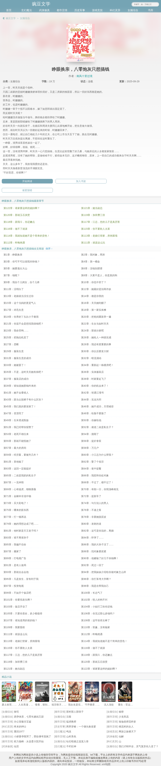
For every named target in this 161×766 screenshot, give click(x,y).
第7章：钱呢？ (12, 275)
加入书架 (81, 181)
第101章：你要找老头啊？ (18, 599)
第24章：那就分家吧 (92, 330)
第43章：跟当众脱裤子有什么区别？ (23, 399)
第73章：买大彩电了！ (16, 503)
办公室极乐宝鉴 (22, 721)
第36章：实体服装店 (92, 372)
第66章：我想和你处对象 (95, 475)
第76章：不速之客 (91, 510)
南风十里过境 (84, 76)
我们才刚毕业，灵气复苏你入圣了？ (138, 746)
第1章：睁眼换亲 (13, 254)
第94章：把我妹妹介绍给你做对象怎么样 (103, 572)
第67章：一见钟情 (14, 482)
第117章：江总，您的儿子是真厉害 (100, 221)
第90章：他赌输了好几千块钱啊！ (100, 558)
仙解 (121, 736)
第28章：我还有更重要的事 (96, 344)
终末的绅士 (20, 726)
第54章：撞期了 (90, 434)
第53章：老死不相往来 (16, 434)
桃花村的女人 (126, 726)
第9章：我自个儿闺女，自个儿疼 (22, 282)
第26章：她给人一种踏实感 (96, 337)
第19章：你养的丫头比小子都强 (21, 316)
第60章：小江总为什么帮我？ (97, 454)
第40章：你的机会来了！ (95, 385)
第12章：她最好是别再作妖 (96, 289)
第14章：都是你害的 (92, 296)
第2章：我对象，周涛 (93, 254)
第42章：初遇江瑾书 (92, 392)
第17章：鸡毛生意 (14, 309)
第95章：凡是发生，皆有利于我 (21, 579)
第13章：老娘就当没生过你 (19, 296)
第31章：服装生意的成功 (17, 358)
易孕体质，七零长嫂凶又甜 (29, 716)
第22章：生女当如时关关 (95, 323)
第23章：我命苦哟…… (16, 330)
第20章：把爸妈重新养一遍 (96, 316)
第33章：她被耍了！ (15, 365)
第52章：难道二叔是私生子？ (97, 427)
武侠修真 (44, 10)
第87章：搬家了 (12, 551)
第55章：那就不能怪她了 (17, 441)
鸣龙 (68, 731)
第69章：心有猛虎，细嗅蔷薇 (20, 489)
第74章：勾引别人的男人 (95, 503)
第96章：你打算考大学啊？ (96, 579)
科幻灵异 (115, 10)
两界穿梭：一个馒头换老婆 (81, 726)
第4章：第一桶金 (90, 261)
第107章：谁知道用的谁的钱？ (20, 620)
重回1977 (19, 731)
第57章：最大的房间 (15, 447)
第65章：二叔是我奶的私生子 (20, 475)
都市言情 (62, 10)
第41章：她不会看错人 (16, 392)
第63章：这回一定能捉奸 (17, 468)
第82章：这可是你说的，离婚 (97, 530)
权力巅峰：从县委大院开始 (29, 741)
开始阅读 (27, 181)
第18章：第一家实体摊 (93, 309)
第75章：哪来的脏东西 (16, 510)
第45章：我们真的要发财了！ (20, 406)
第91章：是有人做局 (15, 565)
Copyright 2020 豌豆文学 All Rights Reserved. (76, 764)
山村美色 (71, 736)
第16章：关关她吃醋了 (93, 303)
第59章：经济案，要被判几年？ (21, 454)
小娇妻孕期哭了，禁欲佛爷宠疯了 (32, 736)
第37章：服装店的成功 (16, 378)
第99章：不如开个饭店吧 (17, 592)
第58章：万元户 (90, 447)
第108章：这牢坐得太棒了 (95, 620)
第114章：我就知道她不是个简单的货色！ (27, 235)
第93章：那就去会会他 (16, 572)
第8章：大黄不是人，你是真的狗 (99, 275)
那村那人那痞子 (75, 711)
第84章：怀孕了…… (92, 537)
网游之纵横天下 (127, 731)
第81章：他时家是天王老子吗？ (21, 530)
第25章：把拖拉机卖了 (16, 337)
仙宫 (16, 746)
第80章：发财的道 (91, 523)
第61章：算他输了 (14, 461)
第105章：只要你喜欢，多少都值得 (23, 613)
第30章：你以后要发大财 (95, 351)
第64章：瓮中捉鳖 (91, 468)
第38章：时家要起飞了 (93, 378)
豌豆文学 (11, 18)
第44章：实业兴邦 (91, 399)
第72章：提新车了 (91, 496)
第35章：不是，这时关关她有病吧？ (23, 372)
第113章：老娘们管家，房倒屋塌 (99, 235)
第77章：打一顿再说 (15, 516)
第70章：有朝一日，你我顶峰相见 (100, 489)
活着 (68, 716)
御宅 (16, 711)
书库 (150, 10)
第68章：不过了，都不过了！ (97, 482)
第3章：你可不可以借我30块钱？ (22, 261)
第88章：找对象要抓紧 (93, 551)
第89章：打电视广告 (15, 558)
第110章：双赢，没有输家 (95, 627)
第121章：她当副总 (92, 208)
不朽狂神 (71, 746)
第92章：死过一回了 (92, 565)
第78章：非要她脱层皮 (93, 516)
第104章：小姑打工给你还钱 (96, 606)
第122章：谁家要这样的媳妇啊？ (22, 208)
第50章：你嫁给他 (91, 420)
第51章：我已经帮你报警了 (19, 427)
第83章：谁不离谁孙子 (16, 537)
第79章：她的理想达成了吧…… (21, 523)
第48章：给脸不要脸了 (93, 413)
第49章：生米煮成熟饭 (16, 420)
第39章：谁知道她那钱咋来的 (20, 385)
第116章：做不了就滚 (15, 228)
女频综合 (133, 10)
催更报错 (27, 190)
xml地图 (106, 764)
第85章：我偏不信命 (15, 544)
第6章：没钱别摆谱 (91, 268)
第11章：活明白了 (14, 289)
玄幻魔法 (26, 10)
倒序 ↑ (49, 248)
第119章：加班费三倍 (93, 215)
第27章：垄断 (11, 344)
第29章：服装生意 (14, 351)
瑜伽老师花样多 (127, 721)
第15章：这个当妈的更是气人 (20, 303)
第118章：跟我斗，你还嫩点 (19, 221)
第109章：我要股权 (14, 627)
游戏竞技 (97, 10)
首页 (8, 10)
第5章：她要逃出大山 (15, 268)
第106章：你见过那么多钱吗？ (98, 613)
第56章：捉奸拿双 (91, 441)
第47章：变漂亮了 (14, 413)
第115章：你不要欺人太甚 (95, 228)
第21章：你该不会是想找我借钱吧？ (23, 323)
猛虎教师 (71, 721)
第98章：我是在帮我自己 (95, 585)
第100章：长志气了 (92, 592)
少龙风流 (124, 716)
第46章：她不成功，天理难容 (97, 406)
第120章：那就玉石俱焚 (17, 215)
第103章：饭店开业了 (15, 606)
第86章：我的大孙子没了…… (97, 544)
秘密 (121, 711)
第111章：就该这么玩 (93, 242)
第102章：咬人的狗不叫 (94, 599)
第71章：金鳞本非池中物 (17, 496)
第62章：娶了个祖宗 (92, 461)
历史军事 (79, 10)
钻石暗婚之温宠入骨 (77, 741)
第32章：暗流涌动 (91, 358)
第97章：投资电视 (14, 585)
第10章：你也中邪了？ (93, 282)
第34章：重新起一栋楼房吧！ (97, 365)
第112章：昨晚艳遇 (14, 242)
